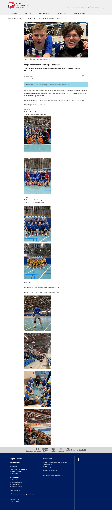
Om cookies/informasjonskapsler (53, 475)
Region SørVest (19, 18)
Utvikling (62, 13)
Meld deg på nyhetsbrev (50, 470)
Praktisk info (79, 13)
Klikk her (16, 499)
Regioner (13, 13)
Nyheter (30, 18)
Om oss (28, 13)
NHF (9, 18)
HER (57, 287)
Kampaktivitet (44, 13)
